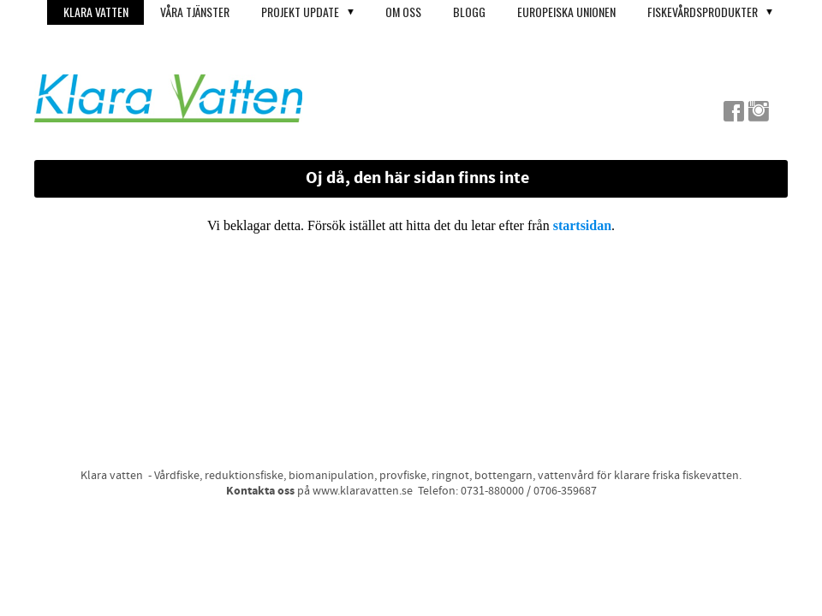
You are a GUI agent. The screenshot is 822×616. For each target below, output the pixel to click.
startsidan (582, 225)
